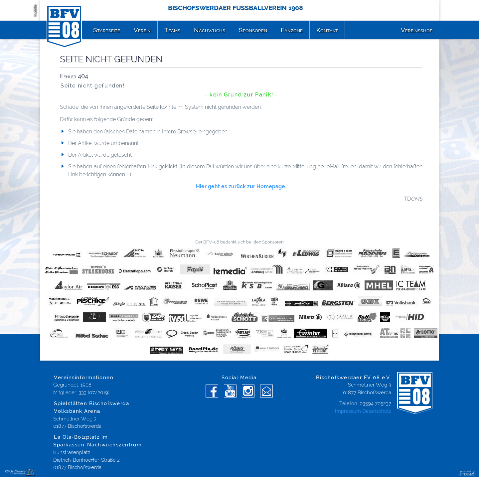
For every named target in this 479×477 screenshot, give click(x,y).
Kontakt (327, 30)
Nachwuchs (209, 30)
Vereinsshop (416, 30)
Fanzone (292, 30)
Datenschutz (376, 411)
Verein (142, 30)
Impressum (348, 411)
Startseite (106, 30)
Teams (172, 30)
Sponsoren (253, 30)
